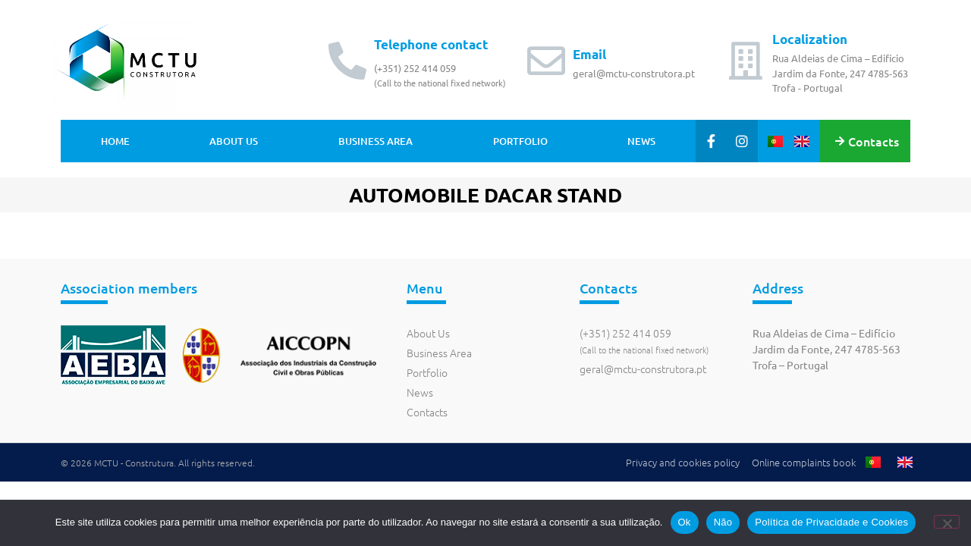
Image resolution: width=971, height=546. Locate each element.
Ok (684, 522)
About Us (233, 141)
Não (723, 522)
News (641, 141)
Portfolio (520, 141)
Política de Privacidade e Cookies (831, 522)
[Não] (947, 522)
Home (115, 141)
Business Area (375, 141)
